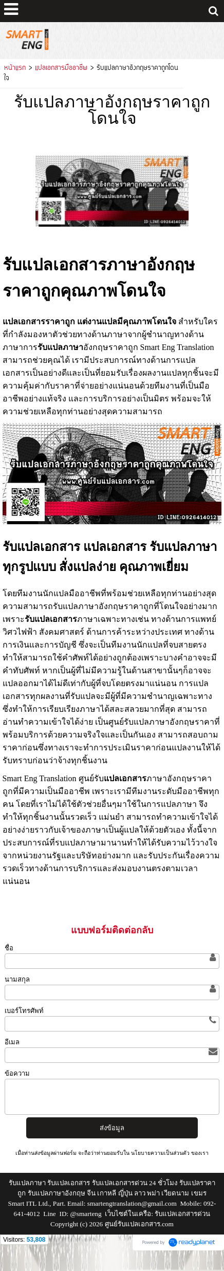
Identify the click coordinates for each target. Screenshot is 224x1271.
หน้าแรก (15, 68)
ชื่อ (9, 948)
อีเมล (12, 1042)
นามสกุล (17, 979)
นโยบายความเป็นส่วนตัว (160, 1153)
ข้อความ (17, 1073)
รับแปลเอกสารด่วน (182, 1214)
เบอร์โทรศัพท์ (24, 1011)
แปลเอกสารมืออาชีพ (61, 68)
